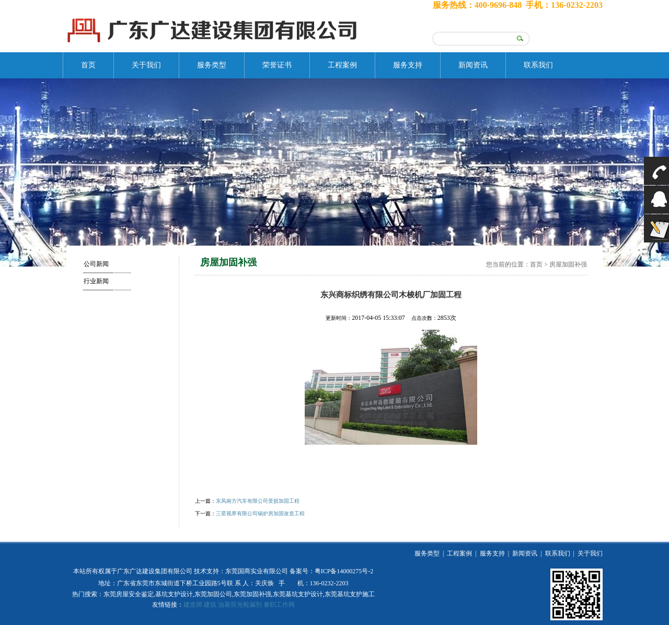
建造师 (192, 604)
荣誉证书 (277, 65)
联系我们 (538, 65)
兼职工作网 (279, 604)
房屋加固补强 (568, 264)
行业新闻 (96, 281)
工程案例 (342, 65)
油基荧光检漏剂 (240, 604)
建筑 (210, 604)
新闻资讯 (473, 65)
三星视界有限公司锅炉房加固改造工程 (260, 513)
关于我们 (146, 65)
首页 (88, 65)
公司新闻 (96, 264)
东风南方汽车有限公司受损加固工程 (257, 501)
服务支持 (407, 65)
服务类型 (211, 65)
